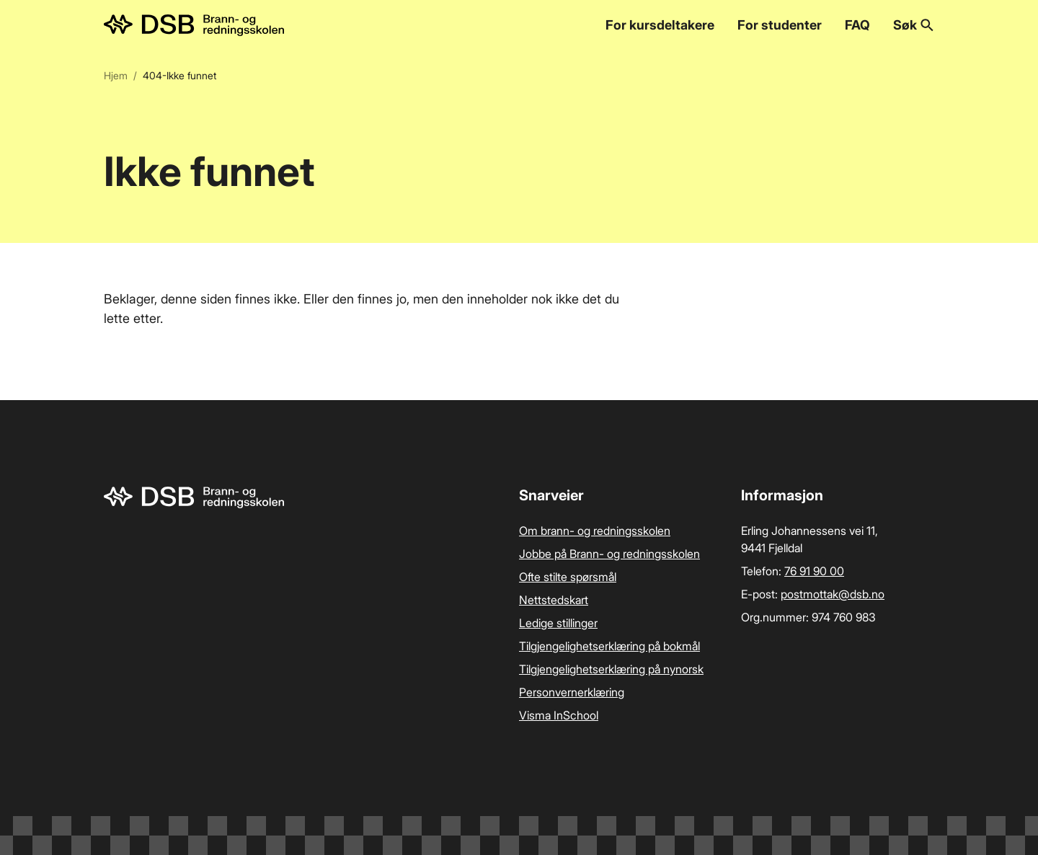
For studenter (779, 24)
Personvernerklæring (571, 692)
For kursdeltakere (660, 24)
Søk (913, 24)
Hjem (116, 75)
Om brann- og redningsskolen (594, 530)
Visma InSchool (558, 715)
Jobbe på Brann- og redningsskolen (609, 553)
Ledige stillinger (558, 623)
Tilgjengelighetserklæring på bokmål (609, 646)
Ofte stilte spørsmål (567, 577)
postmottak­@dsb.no (832, 594)
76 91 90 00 (814, 571)
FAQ (857, 24)
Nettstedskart (553, 600)
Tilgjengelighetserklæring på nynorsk (611, 669)
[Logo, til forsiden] (194, 25)
